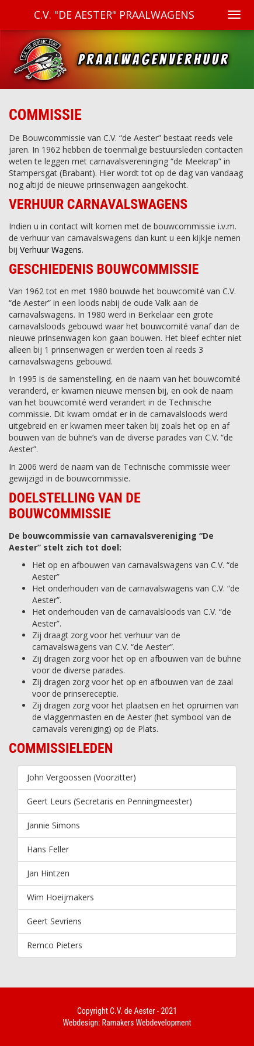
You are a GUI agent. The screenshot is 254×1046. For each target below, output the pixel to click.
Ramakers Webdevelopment (147, 1022)
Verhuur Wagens (51, 249)
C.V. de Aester (132, 1011)
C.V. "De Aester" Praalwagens (114, 15)
